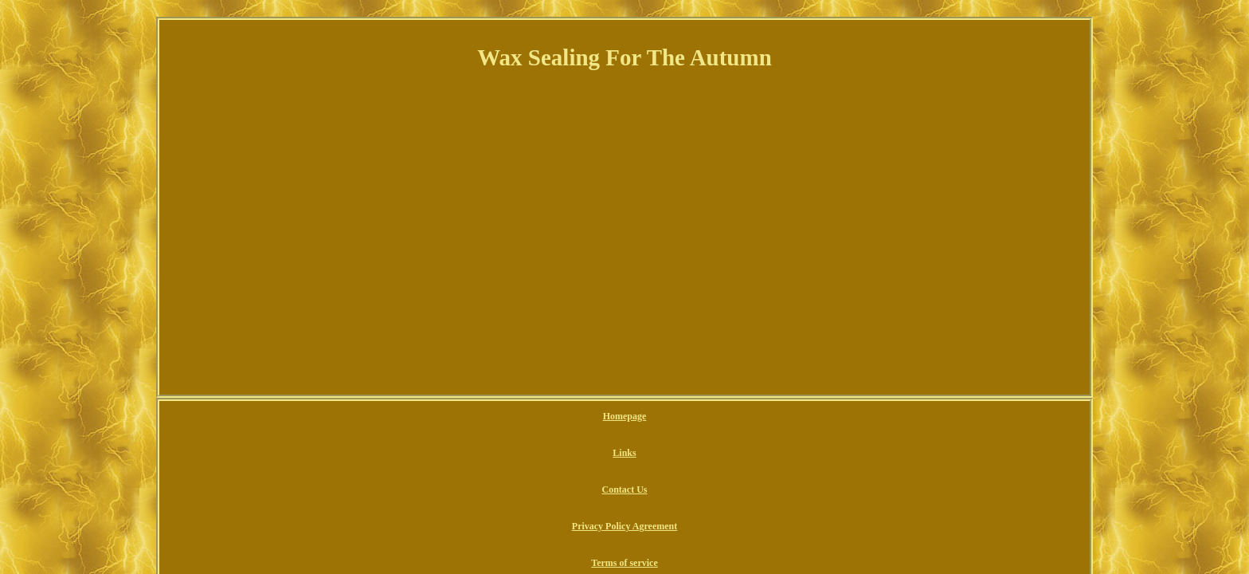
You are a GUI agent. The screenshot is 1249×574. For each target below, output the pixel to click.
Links (517, 417)
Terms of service (759, 417)
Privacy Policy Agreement (658, 417)
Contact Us (567, 417)
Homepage (469, 417)
